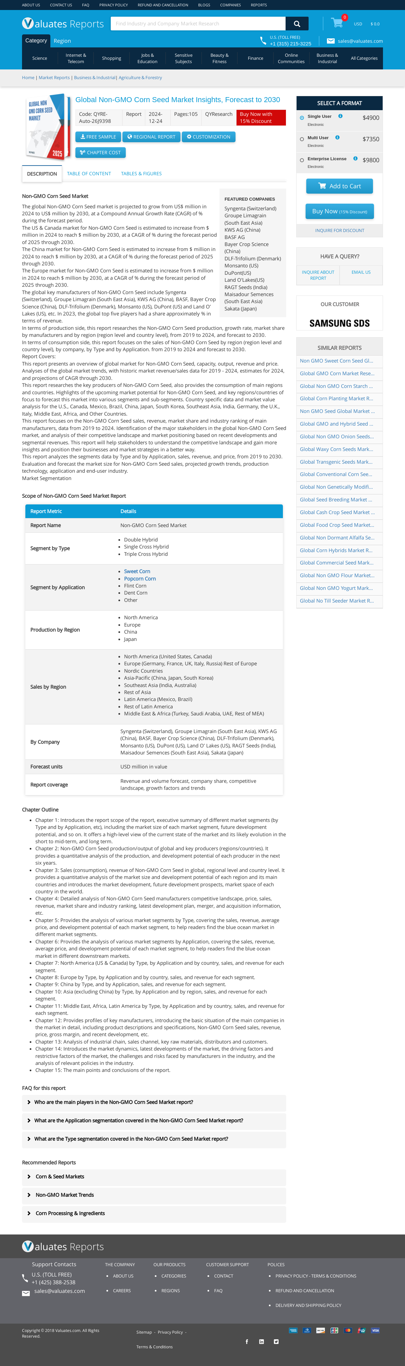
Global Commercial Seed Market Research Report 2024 (337, 562)
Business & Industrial (327, 58)
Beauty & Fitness (220, 58)
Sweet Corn (137, 571)
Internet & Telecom (76, 58)
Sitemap (144, 1332)
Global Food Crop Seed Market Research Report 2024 (337, 524)
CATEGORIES (173, 1276)
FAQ (85, 4)
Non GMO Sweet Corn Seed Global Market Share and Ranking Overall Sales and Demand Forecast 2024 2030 (337, 360)
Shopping (111, 58)
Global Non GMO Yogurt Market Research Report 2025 (337, 588)
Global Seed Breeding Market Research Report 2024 (337, 499)
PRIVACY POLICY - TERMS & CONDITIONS (316, 1276)
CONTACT (223, 1276)
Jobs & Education (147, 58)
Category (36, 40)
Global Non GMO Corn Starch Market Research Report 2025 (337, 386)
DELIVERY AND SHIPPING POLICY (308, 1305)
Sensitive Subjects (183, 58)
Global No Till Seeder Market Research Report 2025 (337, 600)
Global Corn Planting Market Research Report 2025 (337, 398)
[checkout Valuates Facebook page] (250, 1344)
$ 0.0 (375, 24)
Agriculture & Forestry (140, 77)
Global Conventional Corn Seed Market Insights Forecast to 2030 (337, 474)
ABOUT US (31, 4)
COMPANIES (230, 4)
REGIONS (170, 1291)
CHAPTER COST (100, 152)
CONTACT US (61, 4)
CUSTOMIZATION (209, 137)
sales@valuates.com (360, 41)
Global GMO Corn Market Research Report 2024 (337, 373)
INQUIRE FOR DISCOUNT (339, 230)
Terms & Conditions (154, 1347)
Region (62, 40)
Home (28, 77)
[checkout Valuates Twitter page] (280, 1344)
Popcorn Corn (140, 578)
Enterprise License (327, 158)
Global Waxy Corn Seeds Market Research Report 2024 (337, 449)
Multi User (318, 137)
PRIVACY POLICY (113, 4)
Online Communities (291, 58)
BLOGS (204, 4)
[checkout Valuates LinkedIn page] (265, 1344)
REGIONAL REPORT (151, 137)
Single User (320, 116)
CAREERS (122, 1291)
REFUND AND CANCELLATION (163, 4)
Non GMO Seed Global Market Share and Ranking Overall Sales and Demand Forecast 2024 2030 (337, 411)
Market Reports (54, 77)
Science (39, 58)
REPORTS (259, 4)
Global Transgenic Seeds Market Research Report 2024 (337, 461)
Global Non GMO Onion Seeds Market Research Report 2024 (337, 436)
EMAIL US (361, 272)
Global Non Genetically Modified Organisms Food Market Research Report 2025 (337, 486)
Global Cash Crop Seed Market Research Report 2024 (337, 512)
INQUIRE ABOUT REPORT (318, 275)
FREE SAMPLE (98, 137)
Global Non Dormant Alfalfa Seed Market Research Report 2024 (337, 537)
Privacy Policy (170, 1332)
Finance (255, 58)
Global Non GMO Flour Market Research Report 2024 (337, 575)
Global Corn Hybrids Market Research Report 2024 (337, 550)
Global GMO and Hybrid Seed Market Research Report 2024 (337, 423)
